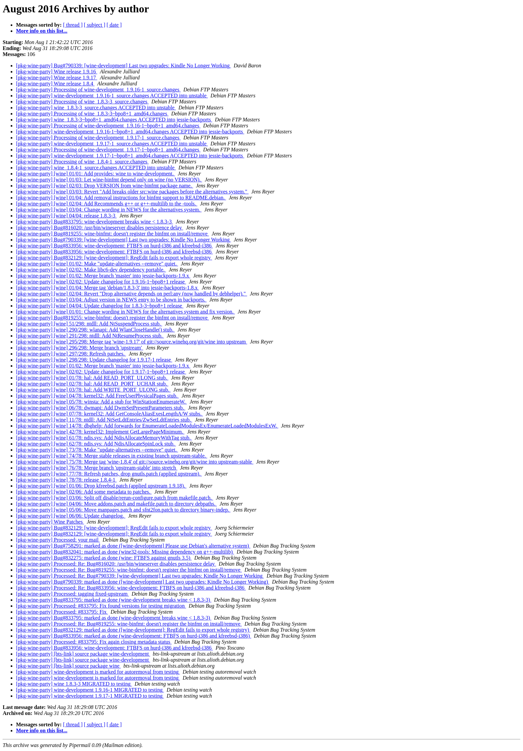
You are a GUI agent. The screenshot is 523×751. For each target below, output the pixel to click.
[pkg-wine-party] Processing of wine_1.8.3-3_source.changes (82, 101)
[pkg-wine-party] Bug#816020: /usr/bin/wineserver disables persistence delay (99, 227)
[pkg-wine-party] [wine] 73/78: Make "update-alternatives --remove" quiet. (97, 450)
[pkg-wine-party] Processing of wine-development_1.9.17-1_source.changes (98, 137)
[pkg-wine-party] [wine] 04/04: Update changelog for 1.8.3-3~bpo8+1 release (99, 305)
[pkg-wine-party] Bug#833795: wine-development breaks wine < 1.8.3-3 (94, 221)
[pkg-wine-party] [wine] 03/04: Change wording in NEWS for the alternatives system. (108, 209)
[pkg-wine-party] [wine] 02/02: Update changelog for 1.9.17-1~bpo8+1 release (101, 371)
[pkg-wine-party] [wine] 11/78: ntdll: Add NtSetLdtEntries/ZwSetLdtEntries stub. (104, 420)
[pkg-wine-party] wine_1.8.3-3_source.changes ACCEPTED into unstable (96, 107)
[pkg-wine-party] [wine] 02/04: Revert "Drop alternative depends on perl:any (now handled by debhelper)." (131, 293)
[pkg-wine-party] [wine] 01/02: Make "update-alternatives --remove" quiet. (97, 263)
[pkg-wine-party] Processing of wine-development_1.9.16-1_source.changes (98, 89)
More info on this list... (41, 31)
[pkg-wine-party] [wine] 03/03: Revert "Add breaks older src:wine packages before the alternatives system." (132, 191)
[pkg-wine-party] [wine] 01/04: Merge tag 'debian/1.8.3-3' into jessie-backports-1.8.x (107, 287)
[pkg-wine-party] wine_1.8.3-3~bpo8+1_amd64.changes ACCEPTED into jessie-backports (114, 119)
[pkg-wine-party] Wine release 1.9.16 (56, 71)
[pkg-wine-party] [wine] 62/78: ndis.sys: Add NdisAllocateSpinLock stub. (96, 444)
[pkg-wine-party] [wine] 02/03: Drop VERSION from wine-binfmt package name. (104, 185)
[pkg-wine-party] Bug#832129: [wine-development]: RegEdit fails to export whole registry (114, 257)
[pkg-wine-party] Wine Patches (50, 522)
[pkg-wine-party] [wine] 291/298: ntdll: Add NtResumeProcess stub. (90, 335)
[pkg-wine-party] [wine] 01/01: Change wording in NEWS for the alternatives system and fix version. (125, 311)
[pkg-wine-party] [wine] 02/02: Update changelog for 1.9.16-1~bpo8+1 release (101, 281)
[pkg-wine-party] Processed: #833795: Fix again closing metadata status (94, 642)
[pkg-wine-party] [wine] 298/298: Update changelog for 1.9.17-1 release (94, 359)
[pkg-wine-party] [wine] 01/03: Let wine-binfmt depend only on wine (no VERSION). (109, 179)
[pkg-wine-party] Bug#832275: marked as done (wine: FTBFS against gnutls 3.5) (104, 558)
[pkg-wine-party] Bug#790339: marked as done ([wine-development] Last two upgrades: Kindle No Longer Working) (143, 582)
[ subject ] (94, 25)
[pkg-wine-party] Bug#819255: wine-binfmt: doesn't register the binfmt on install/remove (112, 233)
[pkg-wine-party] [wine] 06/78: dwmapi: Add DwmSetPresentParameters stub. (100, 408)
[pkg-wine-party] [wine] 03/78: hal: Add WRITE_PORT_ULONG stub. (93, 390)
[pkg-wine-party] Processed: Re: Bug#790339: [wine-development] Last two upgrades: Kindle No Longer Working (140, 576)
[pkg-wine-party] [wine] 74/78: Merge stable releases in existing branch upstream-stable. (111, 456)
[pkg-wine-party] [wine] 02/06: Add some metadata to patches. (84, 492)
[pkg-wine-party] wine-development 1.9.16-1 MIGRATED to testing (90, 690)
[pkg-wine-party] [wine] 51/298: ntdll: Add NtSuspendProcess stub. (89, 323)
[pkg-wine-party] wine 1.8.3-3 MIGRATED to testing (74, 684)
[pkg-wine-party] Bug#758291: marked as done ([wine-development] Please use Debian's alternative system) (133, 546)
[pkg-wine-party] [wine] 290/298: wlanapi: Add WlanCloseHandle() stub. (95, 329)
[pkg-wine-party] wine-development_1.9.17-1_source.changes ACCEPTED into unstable (112, 143)
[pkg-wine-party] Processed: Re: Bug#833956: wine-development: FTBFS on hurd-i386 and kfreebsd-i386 (131, 588)
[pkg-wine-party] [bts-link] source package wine (68, 666)
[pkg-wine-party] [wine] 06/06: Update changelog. (70, 516)
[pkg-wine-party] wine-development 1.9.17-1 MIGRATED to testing (90, 696)
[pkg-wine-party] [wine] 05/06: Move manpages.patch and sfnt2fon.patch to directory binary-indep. (123, 510)
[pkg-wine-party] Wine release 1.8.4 (55, 83)
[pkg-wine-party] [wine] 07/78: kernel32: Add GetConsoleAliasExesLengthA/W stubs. (109, 414)
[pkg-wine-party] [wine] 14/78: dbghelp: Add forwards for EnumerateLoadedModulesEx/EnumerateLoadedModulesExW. (147, 426)
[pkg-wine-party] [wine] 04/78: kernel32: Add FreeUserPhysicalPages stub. (97, 396)
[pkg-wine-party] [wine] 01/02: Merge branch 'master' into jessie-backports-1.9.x (103, 275)
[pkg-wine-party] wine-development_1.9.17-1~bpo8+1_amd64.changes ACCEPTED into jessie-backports (130, 155)
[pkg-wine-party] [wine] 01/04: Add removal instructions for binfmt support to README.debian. (121, 197)
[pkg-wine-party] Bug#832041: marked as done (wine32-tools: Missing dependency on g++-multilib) (125, 552)
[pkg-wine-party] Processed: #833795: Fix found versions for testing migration (101, 606)
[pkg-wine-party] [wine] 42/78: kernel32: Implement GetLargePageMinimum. (100, 432)
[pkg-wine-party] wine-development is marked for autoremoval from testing (98, 672)
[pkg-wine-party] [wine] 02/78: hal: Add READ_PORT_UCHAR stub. (92, 384)
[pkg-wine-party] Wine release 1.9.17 (56, 77)
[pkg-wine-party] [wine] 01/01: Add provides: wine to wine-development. (95, 173)
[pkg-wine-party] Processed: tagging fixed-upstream (72, 594)
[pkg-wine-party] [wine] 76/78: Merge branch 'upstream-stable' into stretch (96, 468)
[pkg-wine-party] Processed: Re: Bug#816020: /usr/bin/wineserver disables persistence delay (116, 564)
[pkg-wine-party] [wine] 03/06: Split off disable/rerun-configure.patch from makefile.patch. (114, 498)
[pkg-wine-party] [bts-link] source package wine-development (83, 654)
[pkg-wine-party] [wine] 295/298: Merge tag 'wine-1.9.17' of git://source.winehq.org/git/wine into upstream (131, 341)
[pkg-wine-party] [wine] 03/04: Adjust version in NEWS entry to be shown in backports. (111, 299)
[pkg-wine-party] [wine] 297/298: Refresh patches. (71, 353)
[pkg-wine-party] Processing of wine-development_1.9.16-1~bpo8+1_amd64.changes (108, 125)
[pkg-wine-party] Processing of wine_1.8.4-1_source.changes (82, 161)
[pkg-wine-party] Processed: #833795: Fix (62, 612)
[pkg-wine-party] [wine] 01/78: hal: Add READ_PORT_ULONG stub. (92, 378)
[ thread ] (73, 25)
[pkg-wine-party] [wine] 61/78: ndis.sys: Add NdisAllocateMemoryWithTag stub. (104, 438)
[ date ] (114, 25)
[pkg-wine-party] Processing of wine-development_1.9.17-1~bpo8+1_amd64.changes (108, 149)
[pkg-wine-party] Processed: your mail (58, 540)
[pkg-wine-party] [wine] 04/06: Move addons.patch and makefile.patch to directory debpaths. (116, 504)
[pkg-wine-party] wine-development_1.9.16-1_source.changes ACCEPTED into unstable (112, 95)
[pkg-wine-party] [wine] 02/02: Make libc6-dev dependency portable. (91, 269)
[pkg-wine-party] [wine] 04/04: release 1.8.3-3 (66, 215)
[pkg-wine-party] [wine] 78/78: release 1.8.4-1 (66, 480)
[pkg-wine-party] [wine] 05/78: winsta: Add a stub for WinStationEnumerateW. (101, 402)
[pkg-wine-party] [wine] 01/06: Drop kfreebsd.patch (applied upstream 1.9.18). (101, 486)
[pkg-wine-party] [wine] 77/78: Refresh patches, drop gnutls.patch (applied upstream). (109, 474)
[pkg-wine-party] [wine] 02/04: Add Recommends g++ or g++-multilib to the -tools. (106, 203)
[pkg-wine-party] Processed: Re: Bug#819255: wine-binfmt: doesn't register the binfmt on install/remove (129, 570)
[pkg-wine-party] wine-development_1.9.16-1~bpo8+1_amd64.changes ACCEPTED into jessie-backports (130, 131)
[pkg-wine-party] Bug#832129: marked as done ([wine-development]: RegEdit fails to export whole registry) (133, 630)
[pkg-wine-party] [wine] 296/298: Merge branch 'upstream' (79, 347)
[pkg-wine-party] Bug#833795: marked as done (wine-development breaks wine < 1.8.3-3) (113, 600)
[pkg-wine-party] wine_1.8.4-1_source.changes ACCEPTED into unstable (96, 167)
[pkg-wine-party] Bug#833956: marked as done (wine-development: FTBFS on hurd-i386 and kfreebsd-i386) (133, 636)
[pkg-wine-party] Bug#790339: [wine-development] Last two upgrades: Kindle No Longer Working (123, 65)
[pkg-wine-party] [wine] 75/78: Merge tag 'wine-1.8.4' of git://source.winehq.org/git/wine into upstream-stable (134, 462)
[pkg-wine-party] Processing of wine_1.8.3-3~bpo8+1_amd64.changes (92, 113)
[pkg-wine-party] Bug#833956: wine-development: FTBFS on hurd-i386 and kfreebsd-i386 (114, 245)
